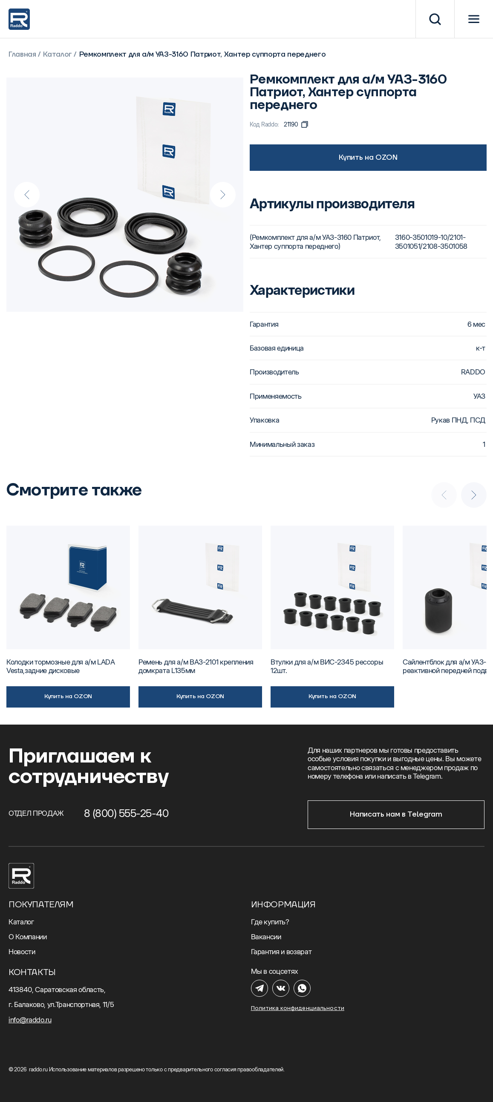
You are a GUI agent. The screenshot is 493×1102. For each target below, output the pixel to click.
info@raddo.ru (30, 1020)
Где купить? (270, 922)
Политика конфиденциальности (298, 1008)
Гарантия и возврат (281, 951)
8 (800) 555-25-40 (126, 813)
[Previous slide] (27, 194)
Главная (22, 54)
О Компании (28, 936)
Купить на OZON (368, 157)
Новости (22, 951)
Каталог (57, 54)
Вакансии (266, 936)
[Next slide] (223, 194)
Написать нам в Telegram (396, 814)
